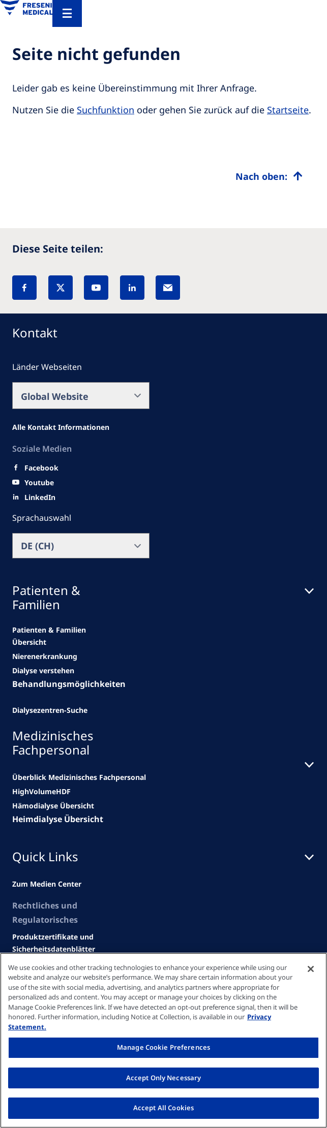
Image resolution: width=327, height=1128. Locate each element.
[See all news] (49, 710)
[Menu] (67, 13)
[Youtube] (39, 483)
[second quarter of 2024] (43, 671)
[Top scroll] (269, 176)
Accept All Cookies (163, 1107)
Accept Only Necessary (163, 1077)
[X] (60, 287)
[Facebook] (24, 287)
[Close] (311, 969)
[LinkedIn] (132, 287)
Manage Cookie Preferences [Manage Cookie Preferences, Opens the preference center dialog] (163, 1047)
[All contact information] (60, 427)
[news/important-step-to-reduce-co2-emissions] (52, 636)
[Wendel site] (44, 656)
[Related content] (53, 943)
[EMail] (168, 287)
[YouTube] (96, 287)
